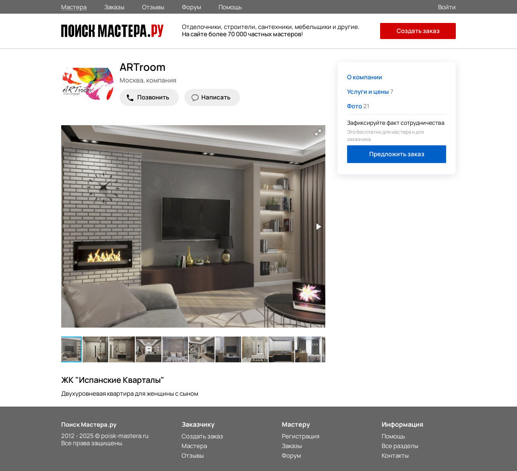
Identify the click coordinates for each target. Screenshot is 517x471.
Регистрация (300, 436)
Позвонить (153, 97)
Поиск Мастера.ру (88, 424)
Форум (191, 6)
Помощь (230, 6)
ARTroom (142, 67)
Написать (215, 97)
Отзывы (153, 6)
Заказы (114, 6)
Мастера (74, 6)
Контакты (395, 455)
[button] (318, 132)
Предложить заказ (396, 154)
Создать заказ (418, 31)
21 (358, 106)
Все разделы (400, 446)
